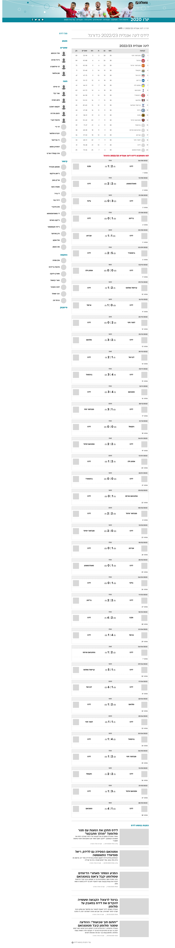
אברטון (86, 236)
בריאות (86, 2)
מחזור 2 (142, 190)
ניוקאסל (129, 427)
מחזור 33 (142, 728)
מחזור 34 (142, 746)
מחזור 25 (142, 572)
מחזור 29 (142, 641)
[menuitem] (129, 2)
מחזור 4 (142, 225)
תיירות (77, 2)
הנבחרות (104, 20)
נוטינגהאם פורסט (129, 496)
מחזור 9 (142, 277)
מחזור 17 (142, 416)
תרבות (114, 2)
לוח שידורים (95, 20)
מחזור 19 (142, 451)
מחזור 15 (142, 381)
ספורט (122, 2)
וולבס (87, 166)
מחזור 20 (142, 468)
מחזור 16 (142, 398)
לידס (118, 28)
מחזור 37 (142, 798)
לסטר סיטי (129, 322)
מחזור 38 (142, 815)
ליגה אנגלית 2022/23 (132, 28)
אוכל (93, 2)
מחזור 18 (142, 433)
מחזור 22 (142, 503)
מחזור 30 (142, 676)
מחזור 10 (142, 294)
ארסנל (86, 305)
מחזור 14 (142, 364)
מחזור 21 (142, 485)
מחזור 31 (142, 694)
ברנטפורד (129, 253)
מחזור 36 (142, 780)
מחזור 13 (142, 346)
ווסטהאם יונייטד (86, 444)
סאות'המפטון (129, 184)
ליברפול (129, 357)
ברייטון (129, 218)
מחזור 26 (142, 589)
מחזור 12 (142, 329)
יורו (145, 28)
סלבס (107, 2)
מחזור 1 (142, 173)
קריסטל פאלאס (129, 288)
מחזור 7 (142, 659)
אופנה (59, 2)
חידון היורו (85, 20)
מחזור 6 (142, 260)
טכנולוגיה (68, 2)
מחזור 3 (142, 207)
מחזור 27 (142, 607)
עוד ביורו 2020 (67, 20)
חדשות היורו (121, 20)
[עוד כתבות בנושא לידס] (107, 942)
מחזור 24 (142, 555)
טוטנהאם (129, 392)
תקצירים (77, 20)
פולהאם (86, 340)
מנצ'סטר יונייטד (129, 513)
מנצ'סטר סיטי (87, 409)
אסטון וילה (86, 270)
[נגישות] (3, 2)
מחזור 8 (142, 520)
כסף (100, 2)
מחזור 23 (142, 537)
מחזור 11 (142, 312)
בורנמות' (87, 375)
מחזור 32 (142, 711)
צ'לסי (87, 201)
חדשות (130, 2)
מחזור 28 (142, 624)
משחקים (112, 20)
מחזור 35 (142, 763)
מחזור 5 (142, 242)
